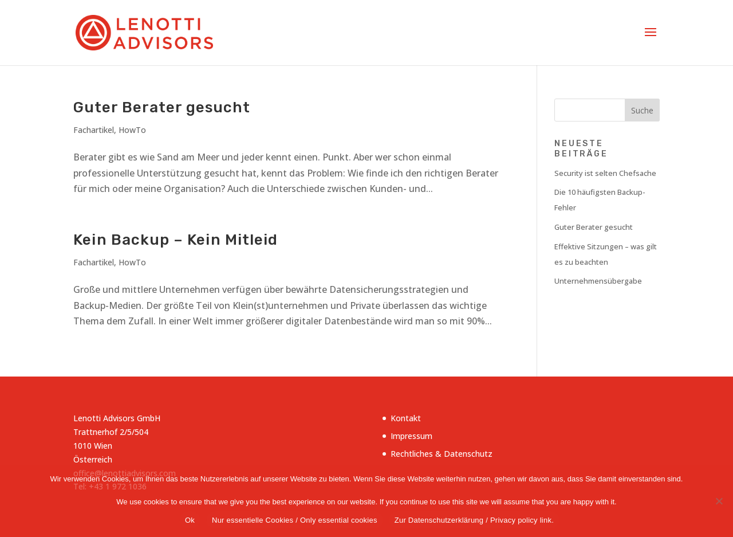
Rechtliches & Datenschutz (441, 453)
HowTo (132, 129)
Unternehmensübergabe (598, 281)
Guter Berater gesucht (161, 107)
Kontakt (406, 418)
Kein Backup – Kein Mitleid (175, 240)
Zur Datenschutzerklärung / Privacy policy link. (474, 520)
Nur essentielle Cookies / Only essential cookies (294, 520)
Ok (190, 520)
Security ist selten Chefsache (605, 173)
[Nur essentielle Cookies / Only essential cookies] (718, 501)
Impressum (411, 435)
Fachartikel (93, 129)
